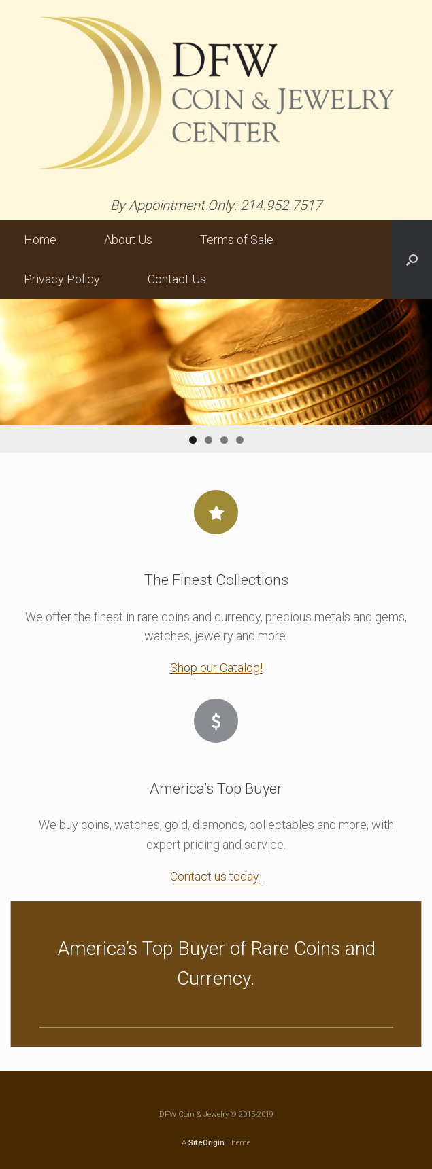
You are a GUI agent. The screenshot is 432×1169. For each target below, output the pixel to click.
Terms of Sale (236, 239)
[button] (412, 259)
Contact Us (177, 279)
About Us (128, 239)
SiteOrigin (206, 1142)
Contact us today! (216, 876)
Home (40, 239)
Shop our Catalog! (216, 668)
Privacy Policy (62, 279)
